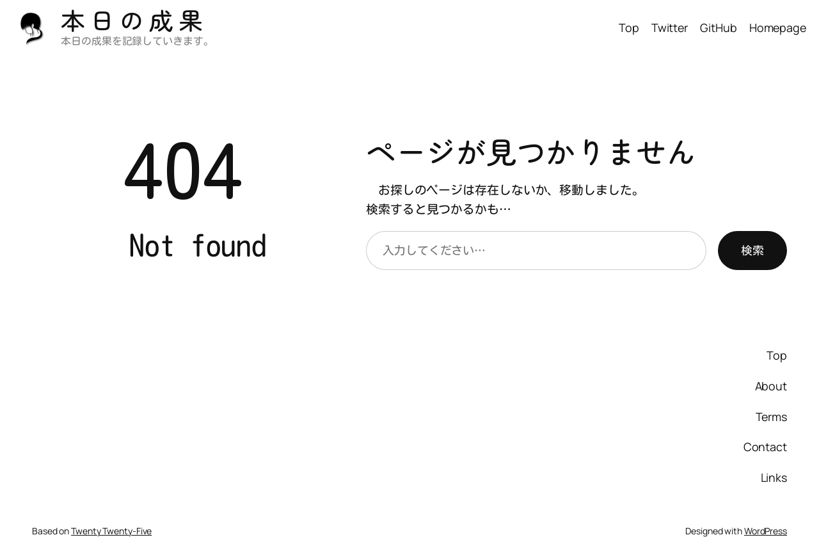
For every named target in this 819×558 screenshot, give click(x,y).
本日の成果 (134, 19)
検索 (752, 250)
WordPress (765, 531)
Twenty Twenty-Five (111, 531)
